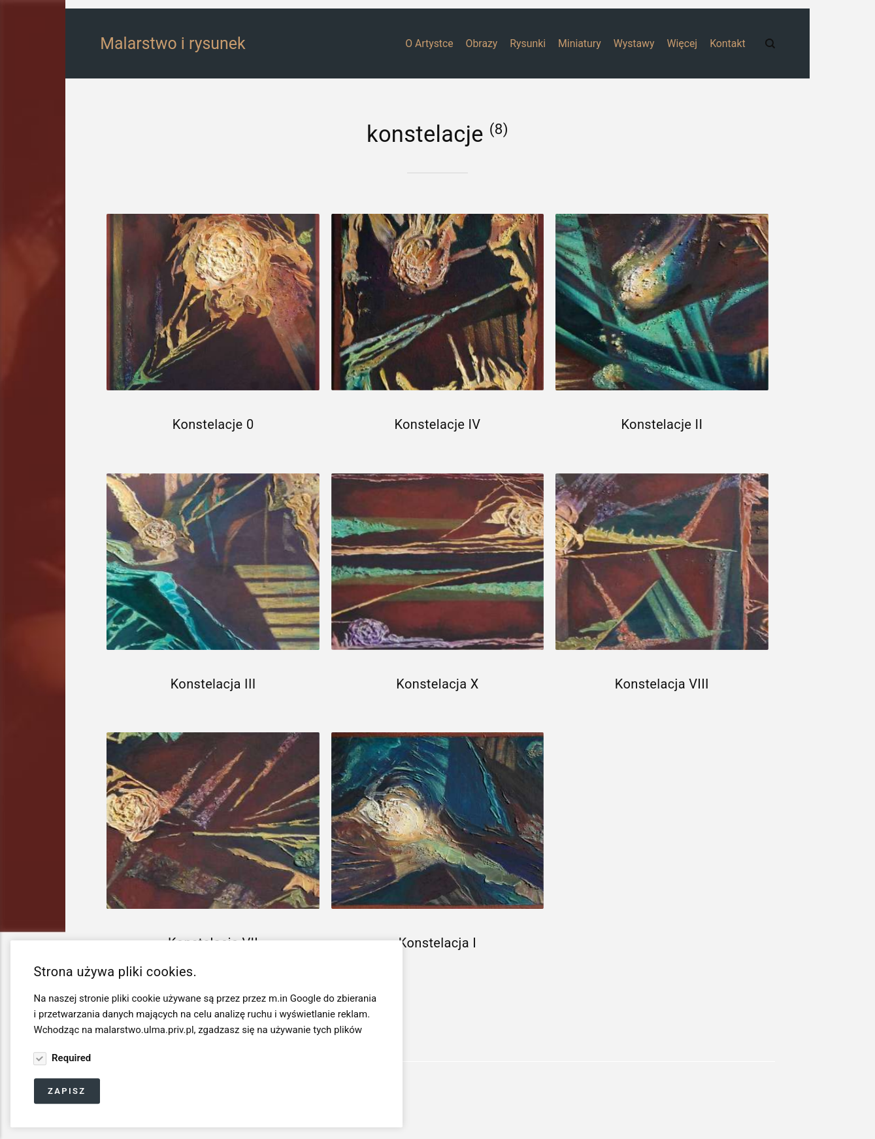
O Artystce (429, 43)
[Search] (770, 43)
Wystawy (634, 43)
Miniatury (579, 43)
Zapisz (67, 1091)
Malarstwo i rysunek (137, 43)
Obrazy (482, 43)
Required (70, 1058)
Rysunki (528, 43)
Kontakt (727, 43)
